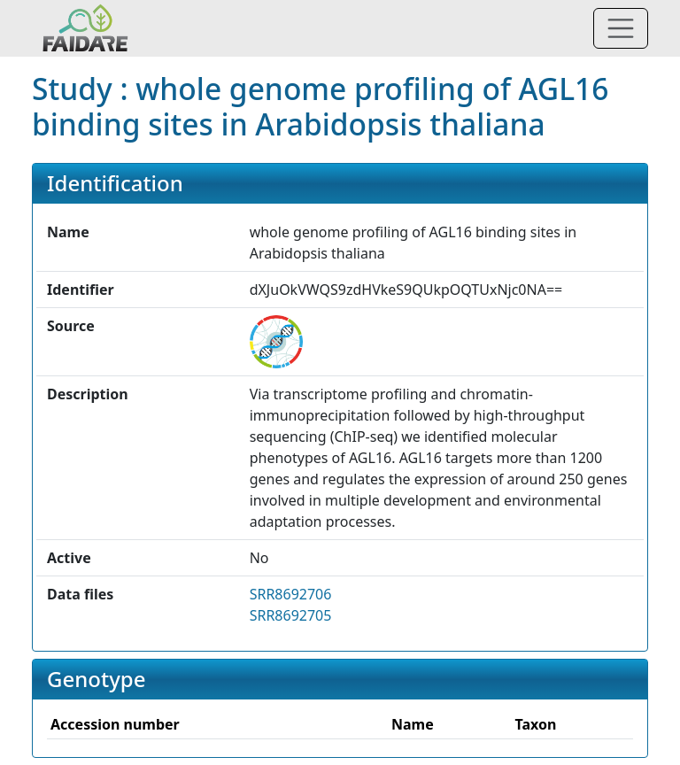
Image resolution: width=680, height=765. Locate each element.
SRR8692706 (291, 594)
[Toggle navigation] (620, 28)
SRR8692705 (291, 615)
